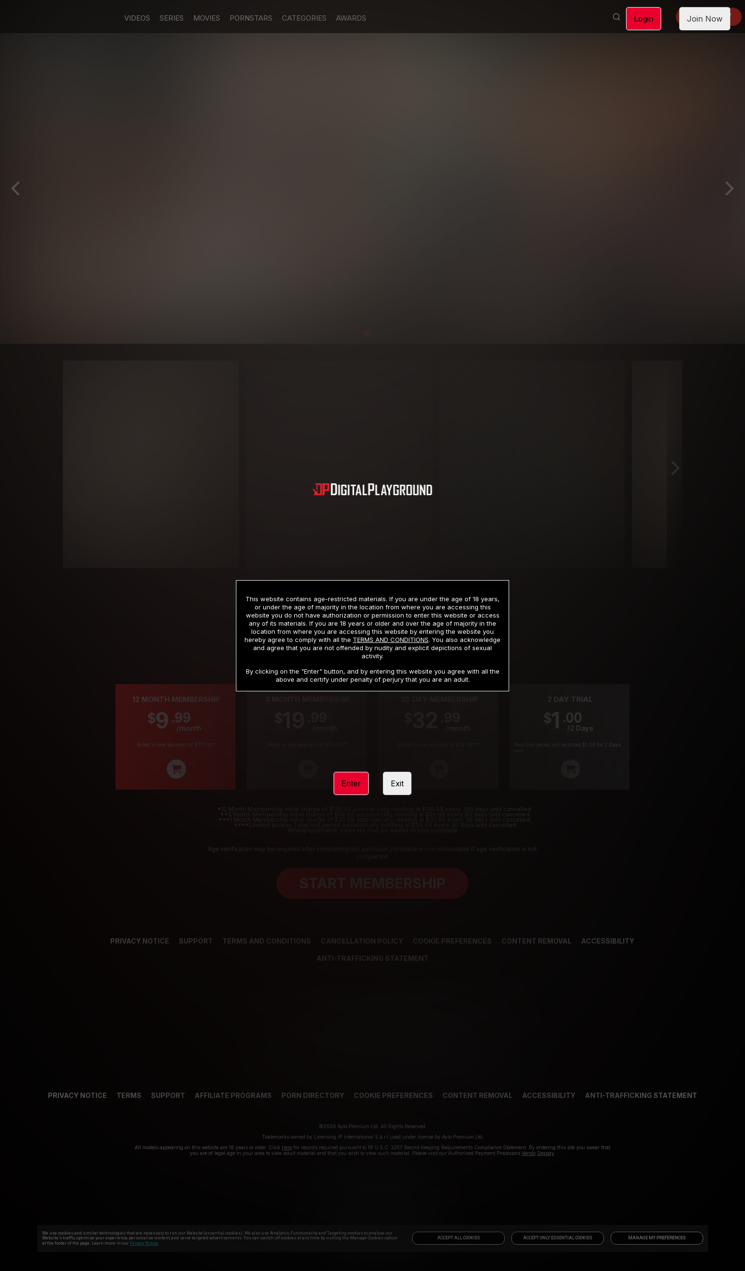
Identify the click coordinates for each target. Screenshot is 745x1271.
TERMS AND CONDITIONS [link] (391, 639)
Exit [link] (397, 783)
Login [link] (643, 18)
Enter (351, 783)
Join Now (704, 18)
